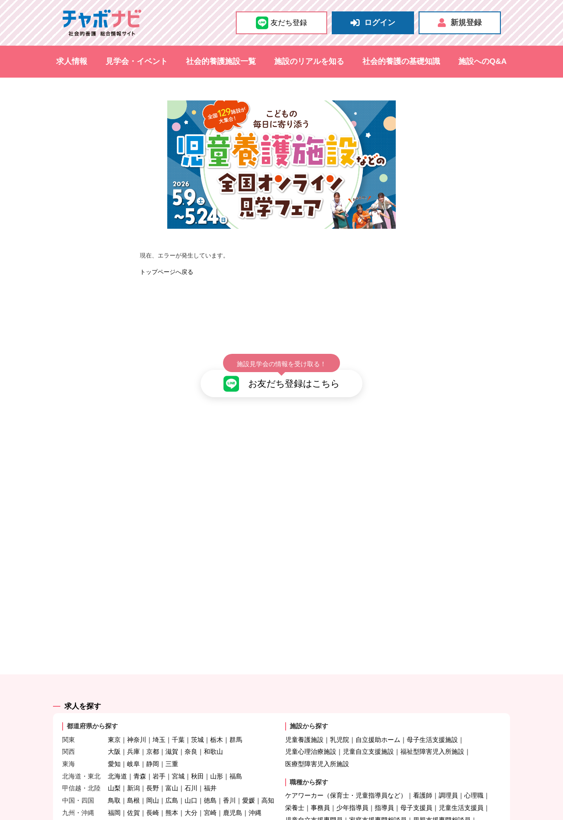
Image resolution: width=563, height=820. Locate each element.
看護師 (422, 769)
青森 (139, 750)
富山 (171, 762)
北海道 (117, 750)
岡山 (152, 774)
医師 (349, 806)
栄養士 (294, 781)
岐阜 (133, 737)
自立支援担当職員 (310, 806)
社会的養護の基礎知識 (401, 61)
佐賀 (133, 786)
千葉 (178, 713)
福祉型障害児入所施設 (432, 726)
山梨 (114, 762)
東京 (114, 713)
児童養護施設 (304, 713)
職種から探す (309, 756)
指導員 (384, 781)
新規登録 (460, 22)
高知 (267, 774)
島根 (133, 774)
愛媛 (248, 774)
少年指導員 (352, 781)
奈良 (191, 726)
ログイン (373, 22)
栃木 (216, 713)
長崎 (152, 786)
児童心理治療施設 (310, 726)
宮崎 (210, 786)
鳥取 (114, 774)
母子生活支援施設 (432, 713)
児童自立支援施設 (368, 726)
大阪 (114, 726)
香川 (229, 774)
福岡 (114, 786)
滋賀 (171, 726)
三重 (171, 737)
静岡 (152, 737)
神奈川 (136, 713)
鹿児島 (232, 786)
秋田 (197, 750)
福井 (210, 762)
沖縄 (255, 786)
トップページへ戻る (166, 271)
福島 (235, 750)
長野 (152, 762)
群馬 (235, 713)
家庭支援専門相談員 (378, 794)
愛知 (114, 737)
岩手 (159, 750)
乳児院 (339, 713)
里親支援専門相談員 (442, 794)
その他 (371, 806)
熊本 (171, 786)
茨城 (197, 713)
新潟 (133, 762)
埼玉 (159, 713)
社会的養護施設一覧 (221, 61)
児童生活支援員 (461, 781)
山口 (191, 774)
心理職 (473, 769)
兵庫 (133, 726)
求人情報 (71, 61)
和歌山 (213, 726)
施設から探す (309, 700)
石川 (191, 762)
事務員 (320, 781)
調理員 (448, 769)
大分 (191, 786)
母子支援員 (416, 781)
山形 (216, 750)
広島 (171, 774)
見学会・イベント (137, 61)
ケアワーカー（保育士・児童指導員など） (346, 769)
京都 (152, 726)
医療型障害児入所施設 (317, 737)
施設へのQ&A (482, 61)
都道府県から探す (92, 700)
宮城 (178, 750)
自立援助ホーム (378, 713)
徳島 (210, 774)
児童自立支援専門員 (314, 794)
